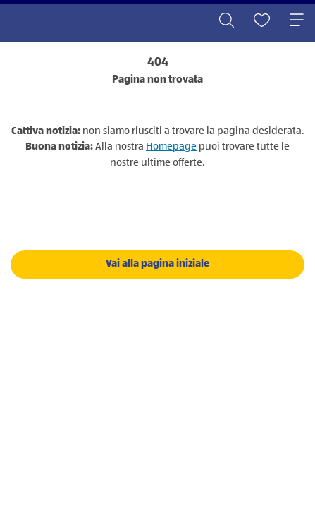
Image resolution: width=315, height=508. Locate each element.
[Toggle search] (226, 21)
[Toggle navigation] (296, 21)
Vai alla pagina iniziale (157, 263)
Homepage (171, 146)
